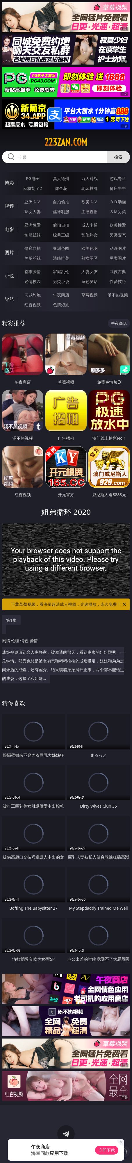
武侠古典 (118, 271)
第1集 (11, 620)
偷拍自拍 (61, 225)
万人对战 (89, 178)
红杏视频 (32, 304)
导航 (9, 299)
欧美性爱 (118, 225)
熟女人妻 (32, 211)
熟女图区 (89, 258)
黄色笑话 (89, 281)
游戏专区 (118, 178)
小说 (9, 276)
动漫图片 (118, 248)
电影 (9, 229)
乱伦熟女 (89, 235)
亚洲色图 (61, 248)
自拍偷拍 (61, 201)
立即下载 (107, 1150)
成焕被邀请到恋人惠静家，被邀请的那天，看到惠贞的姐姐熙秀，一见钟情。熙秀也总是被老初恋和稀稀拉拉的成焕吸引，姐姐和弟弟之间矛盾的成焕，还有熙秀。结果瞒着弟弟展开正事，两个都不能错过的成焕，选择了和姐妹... (64, 657)
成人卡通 (89, 225)
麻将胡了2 (32, 188)
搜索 (118, 157)
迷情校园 (32, 281)
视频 (9, 206)
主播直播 (89, 211)
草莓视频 (89, 295)
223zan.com (65, 142)
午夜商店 (61, 295)
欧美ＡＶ (89, 201)
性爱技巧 (118, 281)
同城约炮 (32, 295)
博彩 (9, 182)
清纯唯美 (61, 258)
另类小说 (61, 281)
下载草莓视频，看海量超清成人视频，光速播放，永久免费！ (69, 604)
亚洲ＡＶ (32, 201)
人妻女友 (89, 271)
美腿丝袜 (32, 258)
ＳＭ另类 (118, 211)
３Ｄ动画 (118, 201)
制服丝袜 (32, 235)
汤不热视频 (118, 295)
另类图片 (118, 258)
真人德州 (61, 178)
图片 (9, 252)
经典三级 (61, 235)
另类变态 (118, 235)
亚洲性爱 (32, 225)
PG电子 (33, 178)
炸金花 (61, 188)
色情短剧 (61, 304)
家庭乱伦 (61, 271)
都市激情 (32, 271)
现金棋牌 (89, 188)
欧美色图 (89, 248)
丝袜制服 (61, 211)
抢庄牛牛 (118, 188)
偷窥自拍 (32, 248)
